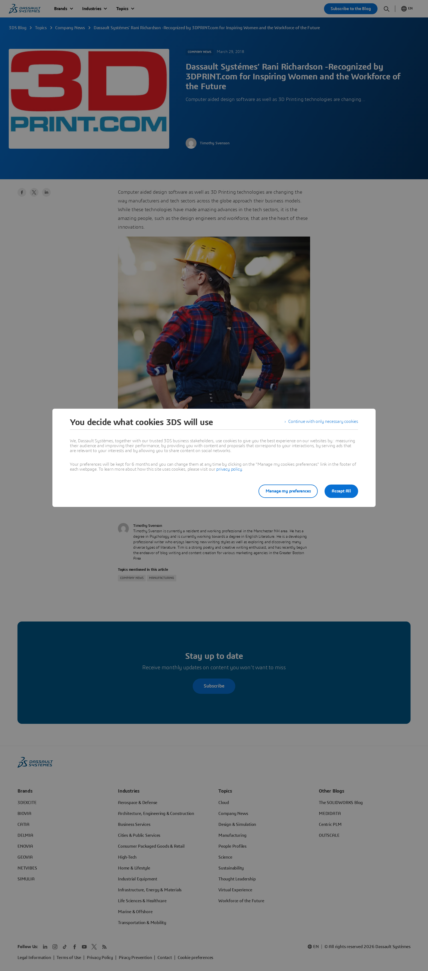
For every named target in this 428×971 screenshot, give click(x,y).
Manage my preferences (286, 491)
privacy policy (229, 469)
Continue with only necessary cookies (323, 422)
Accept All (341, 491)
